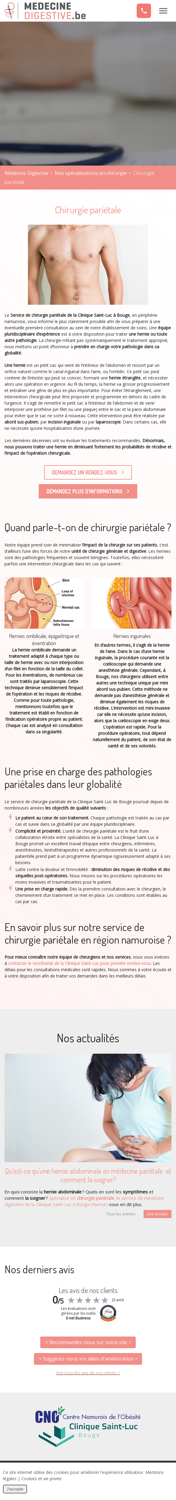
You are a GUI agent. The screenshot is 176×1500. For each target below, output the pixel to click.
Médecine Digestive (45, 10)
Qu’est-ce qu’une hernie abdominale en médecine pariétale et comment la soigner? (88, 1175)
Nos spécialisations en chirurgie (91, 173)
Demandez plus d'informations (88, 491)
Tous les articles (120, 1214)
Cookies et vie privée (41, 1478)
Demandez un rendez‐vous (88, 472)
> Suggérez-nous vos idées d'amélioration (86, 1358)
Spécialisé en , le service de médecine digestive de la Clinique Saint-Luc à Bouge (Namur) (84, 1201)
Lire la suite (157, 1214)
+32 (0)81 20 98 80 (144, 11)
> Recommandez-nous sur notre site (86, 1342)
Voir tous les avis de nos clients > (88, 1373)
